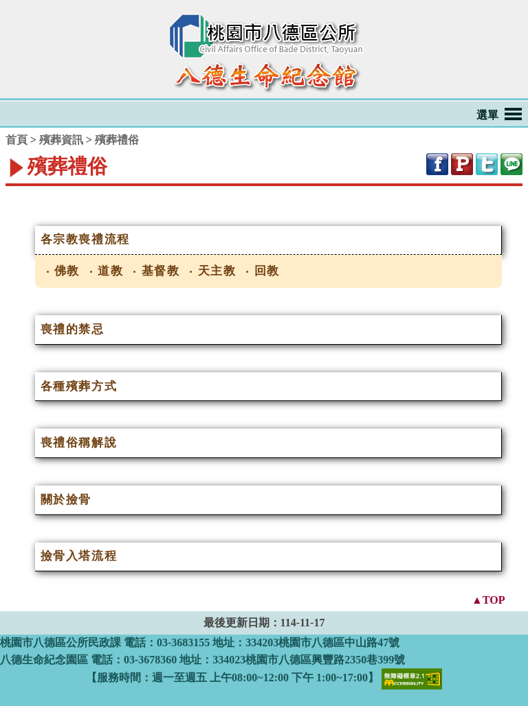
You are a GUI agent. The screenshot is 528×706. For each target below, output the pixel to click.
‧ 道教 (106, 270)
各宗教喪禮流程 (85, 239)
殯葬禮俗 (117, 140)
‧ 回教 (262, 270)
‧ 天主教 (212, 270)
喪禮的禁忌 (72, 329)
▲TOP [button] (488, 599)
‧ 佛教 (63, 270)
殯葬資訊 (61, 140)
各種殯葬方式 (79, 386)
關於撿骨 (66, 499)
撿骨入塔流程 (79, 555)
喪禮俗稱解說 (79, 442)
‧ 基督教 (156, 270)
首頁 (17, 140)
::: (8, 194)
